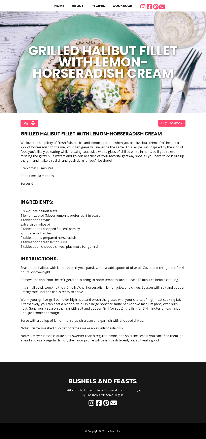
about (78, 5)
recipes (98, 5)
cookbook (122, 5)
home (59, 5)
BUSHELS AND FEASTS (102, 381)
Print (29, 123)
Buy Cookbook (171, 123)
